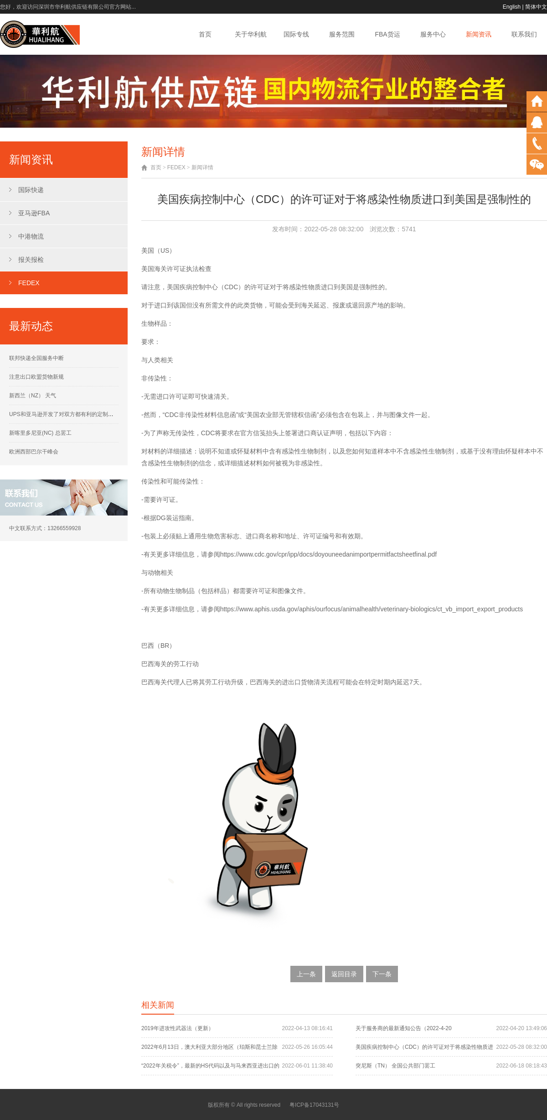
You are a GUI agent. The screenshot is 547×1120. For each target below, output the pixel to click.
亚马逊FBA (34, 213)
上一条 (306, 974)
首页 (205, 34)
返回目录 (344, 974)
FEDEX (29, 283)
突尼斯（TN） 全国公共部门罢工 (395, 1066)
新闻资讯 (478, 34)
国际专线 (296, 34)
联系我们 (524, 34)
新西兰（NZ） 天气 (32, 395)
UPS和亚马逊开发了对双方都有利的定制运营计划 (69, 414)
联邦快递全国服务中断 (36, 358)
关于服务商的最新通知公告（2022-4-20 (404, 1028)
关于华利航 (251, 34)
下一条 (382, 974)
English (512, 7)
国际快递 (31, 189)
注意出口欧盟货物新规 (36, 377)
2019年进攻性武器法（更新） (177, 1028)
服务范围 (342, 34)
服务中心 (433, 34)
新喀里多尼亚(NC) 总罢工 (40, 433)
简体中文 (536, 7)
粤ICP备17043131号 (314, 1105)
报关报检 (31, 259)
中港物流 (31, 236)
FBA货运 (387, 34)
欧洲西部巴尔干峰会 (33, 451)
